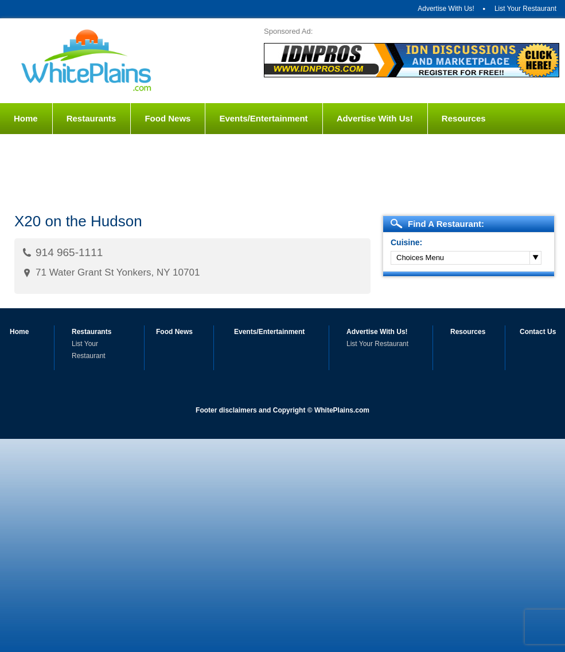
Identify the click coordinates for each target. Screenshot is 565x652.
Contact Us (37, 149)
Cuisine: (406, 242)
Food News (167, 118)
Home (26, 118)
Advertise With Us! (446, 9)
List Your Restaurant (525, 9)
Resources (464, 118)
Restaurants (91, 118)
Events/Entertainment (263, 118)
